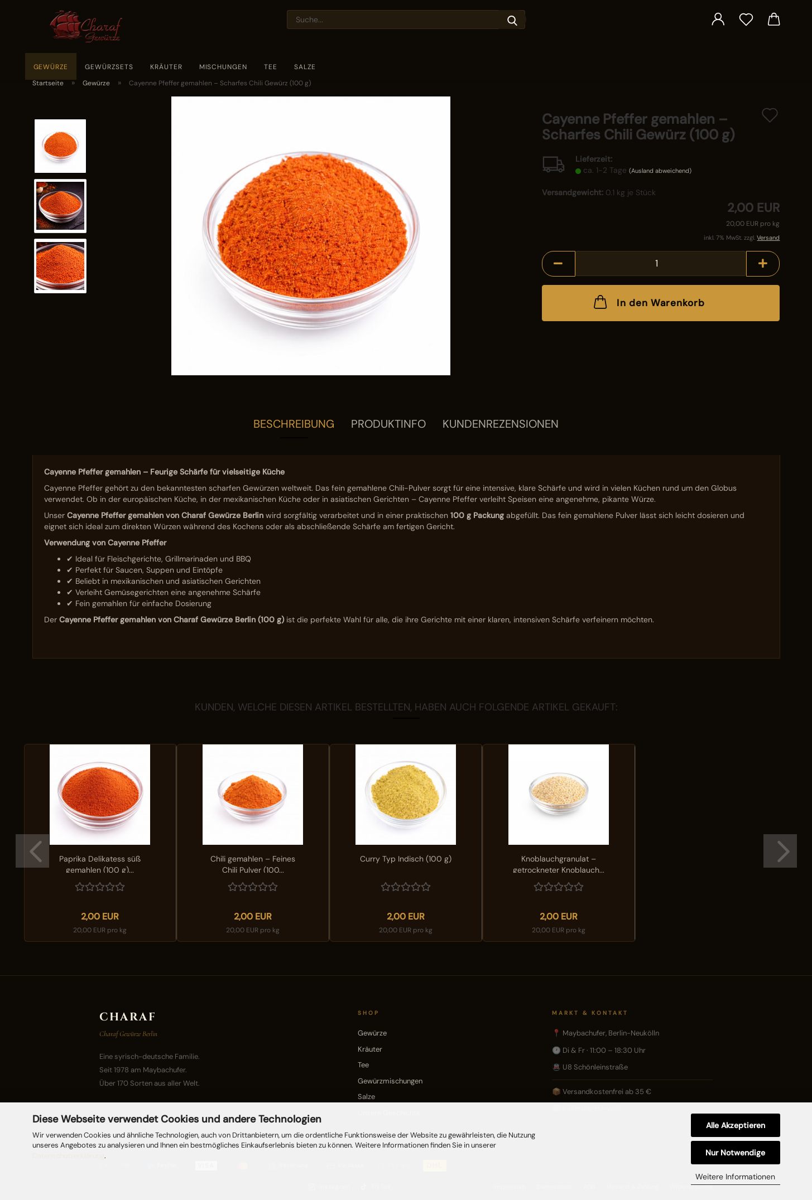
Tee (270, 66)
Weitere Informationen (735, 1177)
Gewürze (51, 66)
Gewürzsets (109, 66)
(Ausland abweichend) (660, 171)
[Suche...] (512, 19)
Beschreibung (293, 424)
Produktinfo (388, 424)
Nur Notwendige (735, 1153)
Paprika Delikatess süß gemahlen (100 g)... (100, 863)
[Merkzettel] (746, 19)
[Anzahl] (661, 263)
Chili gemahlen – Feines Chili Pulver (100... (252, 863)
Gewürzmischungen (390, 1081)
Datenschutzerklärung (68, 1155)
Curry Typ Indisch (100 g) (405, 859)
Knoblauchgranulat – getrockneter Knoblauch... (558, 863)
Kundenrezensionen (501, 424)
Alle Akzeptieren (735, 1125)
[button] (718, 19)
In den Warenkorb (648, 302)
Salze (305, 66)
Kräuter (166, 66)
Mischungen (223, 66)
